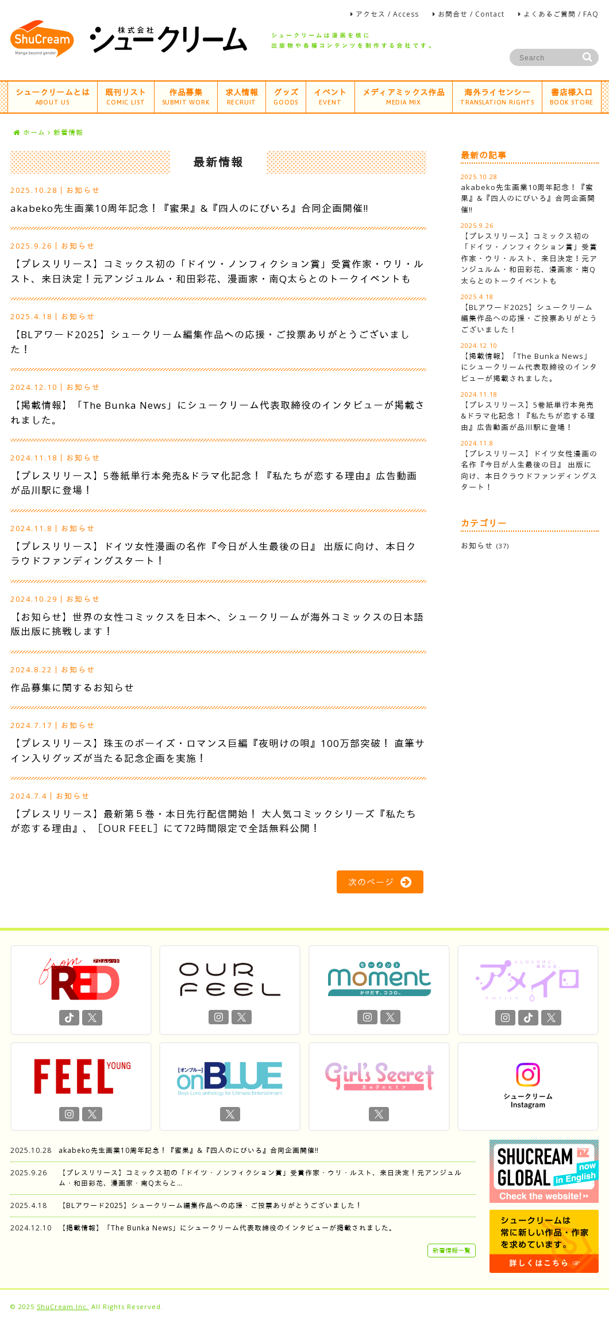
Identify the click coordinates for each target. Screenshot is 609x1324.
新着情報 (68, 132)
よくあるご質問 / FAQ (561, 14)
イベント (330, 96)
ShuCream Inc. (63, 1306)
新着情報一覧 (452, 1250)
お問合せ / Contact (471, 14)
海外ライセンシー (497, 96)
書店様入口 (571, 96)
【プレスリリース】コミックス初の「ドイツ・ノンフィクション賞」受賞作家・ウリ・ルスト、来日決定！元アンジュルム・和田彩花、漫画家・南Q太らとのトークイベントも (529, 258)
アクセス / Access (387, 14)
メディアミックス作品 (404, 96)
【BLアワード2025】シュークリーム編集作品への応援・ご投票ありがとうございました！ (529, 318)
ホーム (29, 132)
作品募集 (186, 96)
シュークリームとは (53, 96)
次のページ (380, 882)
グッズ (285, 96)
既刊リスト (126, 96)
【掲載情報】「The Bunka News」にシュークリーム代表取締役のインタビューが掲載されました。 (529, 367)
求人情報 (241, 96)
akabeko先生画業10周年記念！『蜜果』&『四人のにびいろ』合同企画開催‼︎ (189, 208)
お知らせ (83, 190)
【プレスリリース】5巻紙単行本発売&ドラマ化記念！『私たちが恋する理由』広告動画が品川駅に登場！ (528, 416)
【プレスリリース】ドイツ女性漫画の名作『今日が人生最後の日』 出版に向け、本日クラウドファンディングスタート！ (529, 470)
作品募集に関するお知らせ (72, 687)
